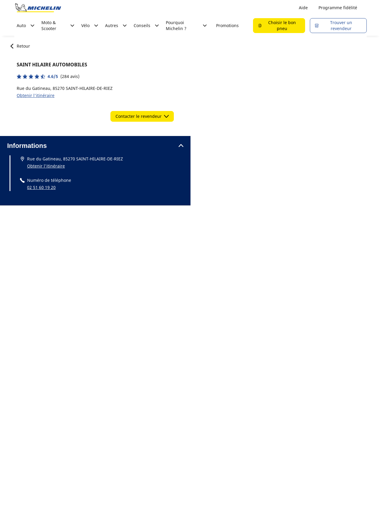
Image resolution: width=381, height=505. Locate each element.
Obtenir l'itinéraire (35, 95)
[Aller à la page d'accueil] (38, 7)
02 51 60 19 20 (41, 187)
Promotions (227, 25)
